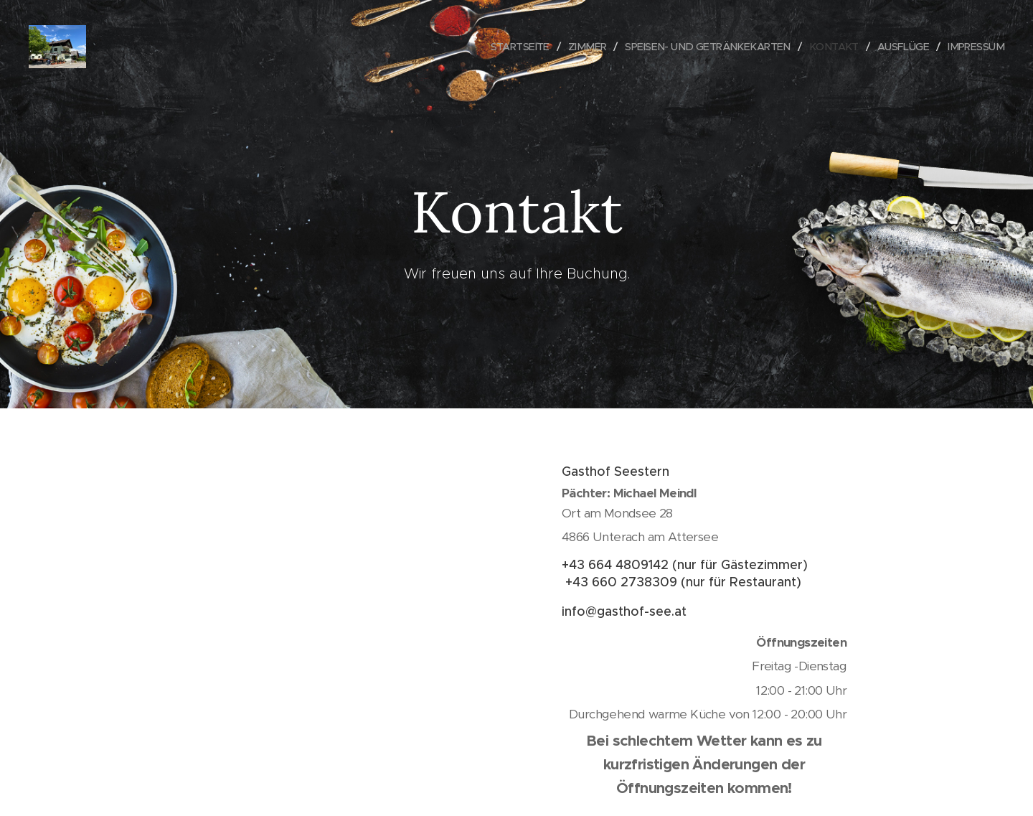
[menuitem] (498, 47)
